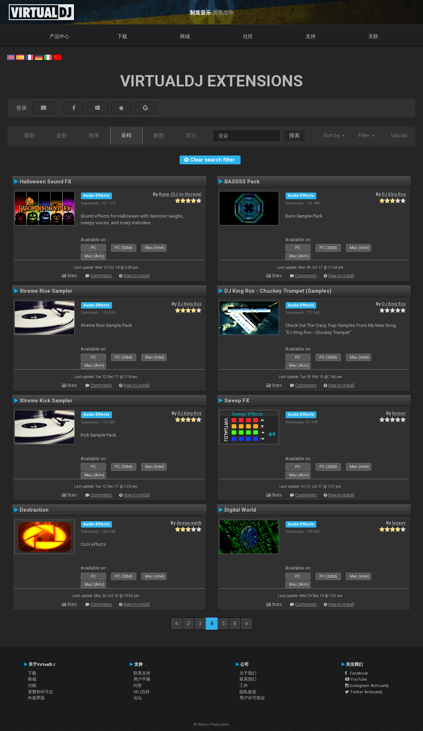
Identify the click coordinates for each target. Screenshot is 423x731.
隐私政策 (248, 691)
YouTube (356, 679)
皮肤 (61, 135)
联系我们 (248, 679)
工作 (244, 685)
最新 (29, 135)
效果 (94, 135)
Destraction (34, 510)
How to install (137, 275)
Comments (101, 275)
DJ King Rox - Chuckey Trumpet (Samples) (277, 291)
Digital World (240, 510)
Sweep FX (236, 400)
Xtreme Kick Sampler (46, 400)
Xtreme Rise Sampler (46, 291)
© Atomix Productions (211, 724)
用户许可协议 (252, 697)
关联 (373, 36)
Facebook (356, 673)
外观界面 (36, 697)
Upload (399, 135)
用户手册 (141, 679)
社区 (248, 36)
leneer (399, 413)
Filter (367, 135)
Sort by (334, 135)
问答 (137, 685)
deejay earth (188, 522)
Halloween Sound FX (45, 181)
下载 (122, 36)
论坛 (137, 697)
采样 (126, 135)
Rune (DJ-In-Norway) (180, 194)
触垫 (159, 135)
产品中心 (59, 36)
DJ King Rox (394, 194)
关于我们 (248, 673)
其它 (191, 135)
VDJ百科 (141, 691)
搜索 (294, 135)
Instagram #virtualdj (366, 685)
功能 (32, 685)
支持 (311, 36)
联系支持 (141, 673)
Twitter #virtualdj (363, 691)
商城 (185, 36)
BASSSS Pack (242, 181)
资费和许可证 (40, 691)
